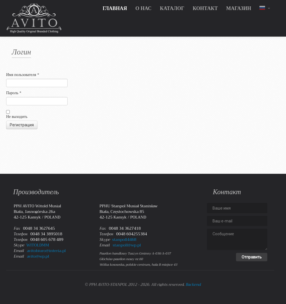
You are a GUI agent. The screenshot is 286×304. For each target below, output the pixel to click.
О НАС (143, 8)
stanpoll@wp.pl (127, 245)
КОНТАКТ (205, 8)
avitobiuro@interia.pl (46, 250)
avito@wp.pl (38, 256)
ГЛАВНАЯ (115, 8)
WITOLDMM (37, 245)
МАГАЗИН (238, 8)
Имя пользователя (22, 74)
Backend (193, 284)
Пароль (14, 93)
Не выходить (16, 116)
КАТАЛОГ (172, 8)
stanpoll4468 (124, 239)
